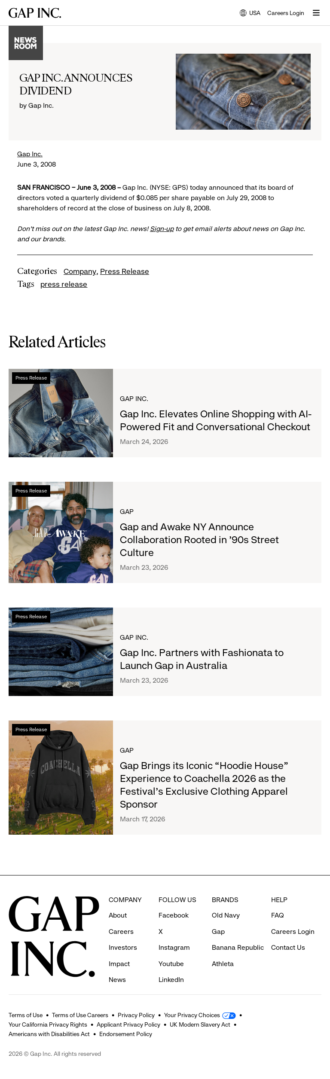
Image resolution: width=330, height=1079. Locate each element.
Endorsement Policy (125, 1033)
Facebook (174, 899)
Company (80, 271)
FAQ (277, 899)
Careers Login (285, 12)
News (117, 964)
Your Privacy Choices (192, 1015)
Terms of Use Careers (80, 1015)
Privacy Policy (136, 1015)
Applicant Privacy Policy (128, 1024)
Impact (119, 948)
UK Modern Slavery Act (200, 1024)
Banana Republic (238, 931)
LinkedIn (171, 964)
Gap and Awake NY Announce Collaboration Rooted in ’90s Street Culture (199, 540)
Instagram (174, 931)
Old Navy (226, 899)
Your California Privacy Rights (48, 1024)
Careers (121, 916)
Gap (127, 512)
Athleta (223, 948)
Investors (123, 931)
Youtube (171, 948)
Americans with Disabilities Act (49, 1033)
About (118, 899)
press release (63, 284)
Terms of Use (26, 1015)
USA (250, 13)
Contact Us (288, 931)
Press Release (124, 271)
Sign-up (162, 229)
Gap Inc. (30, 154)
